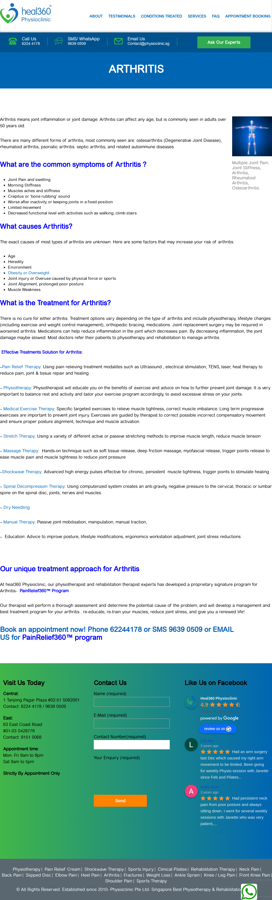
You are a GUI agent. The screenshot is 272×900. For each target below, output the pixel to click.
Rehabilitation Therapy (213, 869)
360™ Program (54, 590)
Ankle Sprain (187, 875)
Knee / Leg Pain (219, 875)
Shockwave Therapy (21, 471)
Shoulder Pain (118, 881)
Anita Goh (209, 787)
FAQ (215, 16)
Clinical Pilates (172, 869)
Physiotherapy (16, 387)
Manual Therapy (19, 522)
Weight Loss (158, 875)
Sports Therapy (152, 881)
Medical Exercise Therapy (28, 408)
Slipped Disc (38, 875)
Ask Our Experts (223, 42)
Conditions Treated (161, 16)
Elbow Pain (66, 875)
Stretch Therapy (19, 436)
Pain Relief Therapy (21, 366)
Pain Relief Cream (62, 869)
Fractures (133, 875)
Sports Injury (141, 869)
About (96, 16)
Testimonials (121, 16)
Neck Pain (249, 869)
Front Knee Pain (254, 875)
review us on (218, 729)
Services (197, 16)
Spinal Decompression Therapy (34, 486)
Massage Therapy (20, 450)
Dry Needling (16, 507)
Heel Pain (90, 875)
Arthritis (112, 875)
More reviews (227, 832)
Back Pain (12, 875)
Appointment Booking (247, 16)
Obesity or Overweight (28, 273)
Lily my (207, 740)
